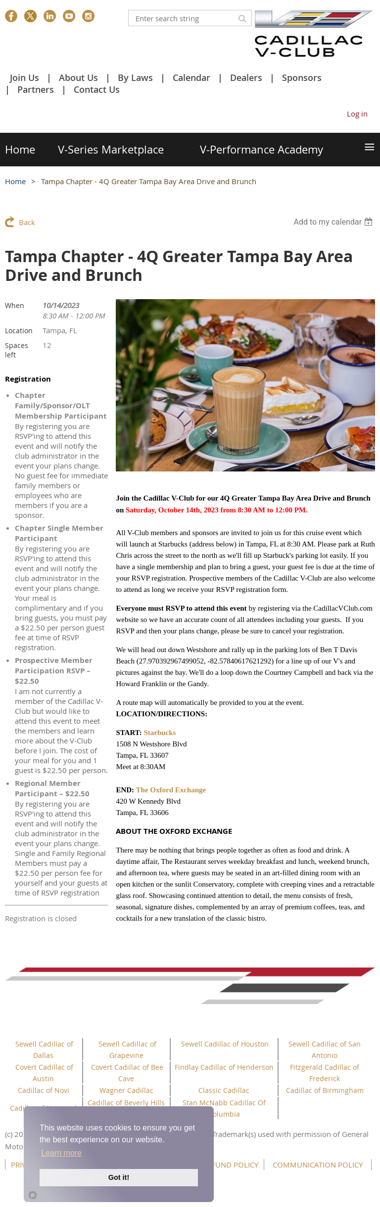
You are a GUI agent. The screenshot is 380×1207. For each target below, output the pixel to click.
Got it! (118, 1177)
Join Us (24, 77)
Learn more (61, 1153)
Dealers (246, 77)
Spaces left (16, 350)
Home (15, 181)
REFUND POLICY (230, 1164)
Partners (35, 89)
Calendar (191, 77)
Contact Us (97, 89)
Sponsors (302, 77)
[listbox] (334, 222)
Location (19, 330)
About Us (78, 77)
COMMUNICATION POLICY (318, 1164)
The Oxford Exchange (171, 790)
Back (27, 222)
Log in (357, 113)
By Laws (135, 77)
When (14, 305)
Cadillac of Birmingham (325, 1090)
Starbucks (159, 733)
